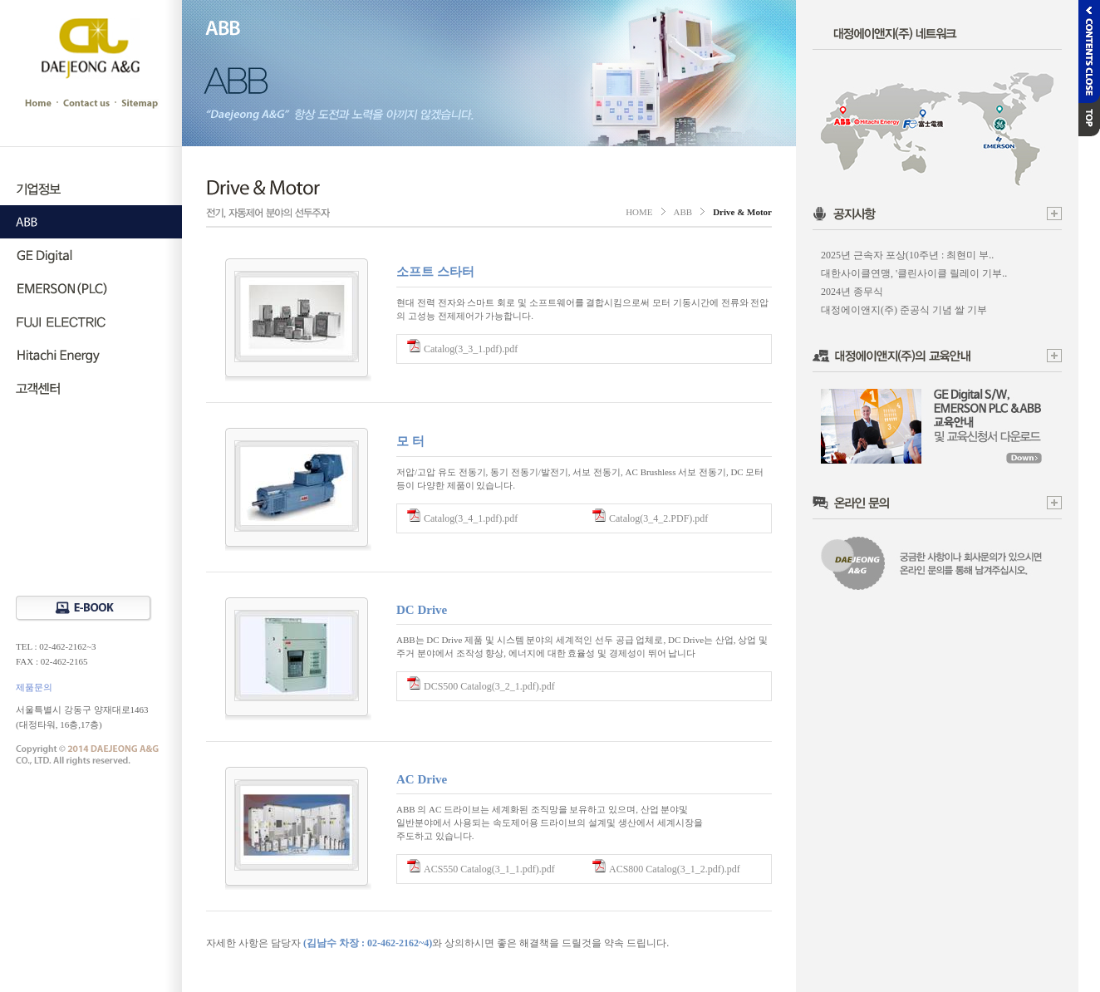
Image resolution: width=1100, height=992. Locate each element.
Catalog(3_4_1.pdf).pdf (471, 518)
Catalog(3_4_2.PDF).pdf (658, 518)
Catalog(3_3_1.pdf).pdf (471, 349)
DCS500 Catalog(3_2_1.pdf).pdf (489, 686)
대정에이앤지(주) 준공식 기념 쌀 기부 (904, 310)
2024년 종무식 (852, 291)
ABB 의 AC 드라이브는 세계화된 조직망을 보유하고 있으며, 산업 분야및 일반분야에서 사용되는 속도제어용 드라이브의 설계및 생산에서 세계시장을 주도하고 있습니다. (549, 822)
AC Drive (421, 779)
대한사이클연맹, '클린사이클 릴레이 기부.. (914, 273)
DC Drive (421, 609)
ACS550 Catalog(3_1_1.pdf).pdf (489, 869)
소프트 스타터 (435, 271)
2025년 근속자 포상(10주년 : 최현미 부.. (907, 255)
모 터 (410, 441)
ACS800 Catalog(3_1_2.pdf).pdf (674, 869)
